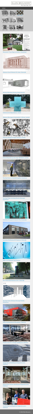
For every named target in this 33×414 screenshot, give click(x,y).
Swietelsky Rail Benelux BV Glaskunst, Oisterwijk (16, 231)
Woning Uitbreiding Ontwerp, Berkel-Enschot (16, 83)
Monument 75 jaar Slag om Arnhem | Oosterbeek (16, 43)
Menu (3, 8)
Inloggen (17, 412)
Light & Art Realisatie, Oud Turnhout (16, 251)
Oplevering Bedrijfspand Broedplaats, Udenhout (16, 313)
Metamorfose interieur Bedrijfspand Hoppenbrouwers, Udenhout (16, 376)
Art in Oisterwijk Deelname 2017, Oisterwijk (16, 271)
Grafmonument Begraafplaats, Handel (16, 103)
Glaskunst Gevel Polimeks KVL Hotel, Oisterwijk (16, 63)
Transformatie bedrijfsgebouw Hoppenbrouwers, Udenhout (16, 398)
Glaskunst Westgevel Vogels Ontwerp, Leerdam (16, 128)
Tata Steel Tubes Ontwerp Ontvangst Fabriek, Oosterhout (16, 292)
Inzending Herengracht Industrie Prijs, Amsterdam (16, 210)
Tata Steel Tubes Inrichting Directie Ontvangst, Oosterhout (16, 190)
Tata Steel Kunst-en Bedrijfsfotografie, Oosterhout (16, 169)
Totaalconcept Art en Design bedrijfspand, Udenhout (16, 333)
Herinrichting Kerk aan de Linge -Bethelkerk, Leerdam (16, 148)
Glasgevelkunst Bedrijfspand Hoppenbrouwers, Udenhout (16, 355)
